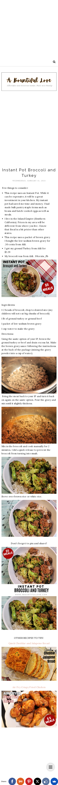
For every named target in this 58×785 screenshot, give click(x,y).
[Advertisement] (29, 29)
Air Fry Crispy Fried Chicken (29, 687)
